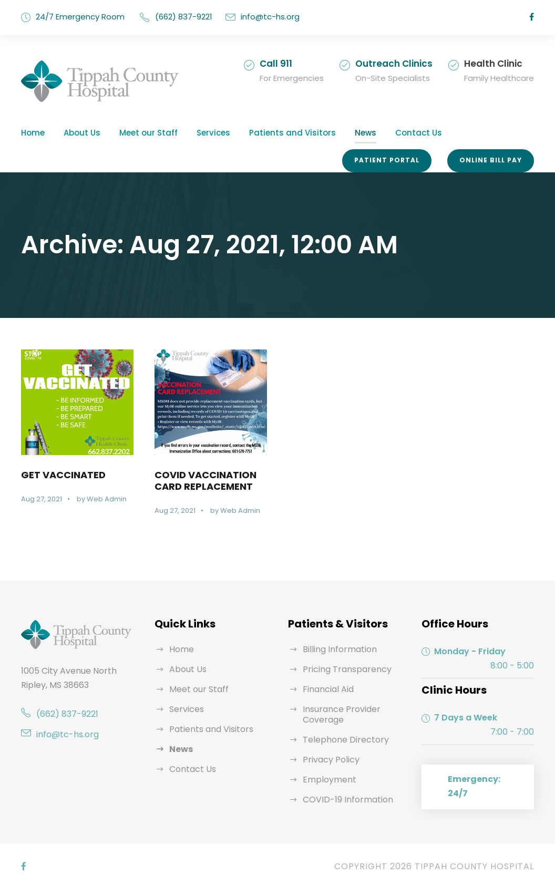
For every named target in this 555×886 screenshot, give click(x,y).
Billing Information (336, 649)
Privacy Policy (329, 759)
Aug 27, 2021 (41, 499)
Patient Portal (391, 160)
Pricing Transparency (342, 669)
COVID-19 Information (344, 799)
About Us (77, 132)
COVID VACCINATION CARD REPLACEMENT (205, 480)
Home (31, 132)
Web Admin (103, 499)
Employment (326, 779)
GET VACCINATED (62, 474)
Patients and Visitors (265, 132)
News (331, 132)
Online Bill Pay (491, 160)
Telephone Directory (340, 739)
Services (196, 132)
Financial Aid (327, 689)
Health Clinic (497, 63)
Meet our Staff (137, 132)
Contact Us (378, 132)
